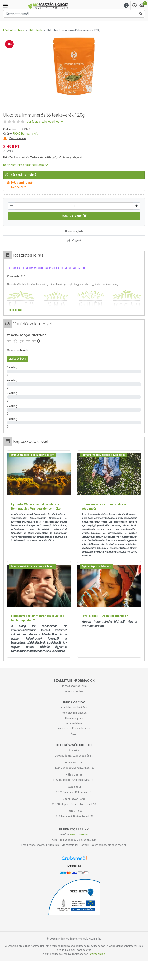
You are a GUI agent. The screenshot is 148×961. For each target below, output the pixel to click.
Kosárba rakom (74, 215)
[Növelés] (136, 206)
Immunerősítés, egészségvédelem (32, 454)
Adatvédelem (74, 723)
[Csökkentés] (11, 206)
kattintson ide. (97, 953)
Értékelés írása (17, 358)
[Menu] (126, 5)
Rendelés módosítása (74, 707)
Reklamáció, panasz (74, 718)
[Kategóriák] (5, 5)
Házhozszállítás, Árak (74, 685)
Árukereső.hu (74, 866)
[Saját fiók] (134, 5)
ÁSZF (74, 733)
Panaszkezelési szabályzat (74, 728)
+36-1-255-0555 (79, 834)
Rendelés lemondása (74, 712)
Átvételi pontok (74, 691)
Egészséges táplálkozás (96, 566)
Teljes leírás (14, 309)
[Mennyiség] (74, 206)
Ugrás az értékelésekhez (45, 121)
